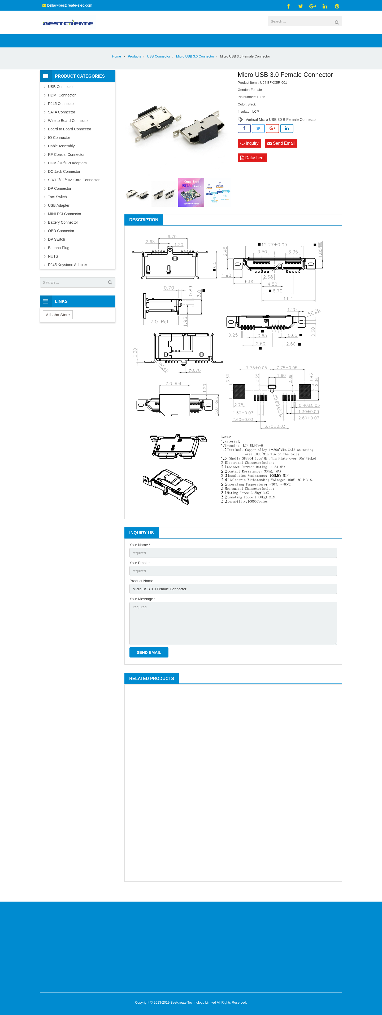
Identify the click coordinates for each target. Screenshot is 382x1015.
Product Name (141, 590)
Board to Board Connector (69, 137)
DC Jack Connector (64, 180)
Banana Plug (58, 256)
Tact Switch (57, 205)
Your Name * (139, 553)
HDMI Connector (62, 103)
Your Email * (139, 571)
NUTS (53, 264)
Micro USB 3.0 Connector (195, 65)
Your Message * (142, 608)
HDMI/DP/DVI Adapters (67, 171)
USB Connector (158, 65)
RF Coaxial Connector (66, 163)
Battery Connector (63, 230)
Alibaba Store (58, 323)
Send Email (280, 151)
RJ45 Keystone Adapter (67, 273)
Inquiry (249, 151)
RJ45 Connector (61, 112)
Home (116, 65)
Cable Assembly (61, 154)
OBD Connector (61, 239)
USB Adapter (59, 213)
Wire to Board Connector (68, 129)
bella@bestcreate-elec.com (69, 5)
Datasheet (252, 166)
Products (134, 65)
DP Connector (59, 197)
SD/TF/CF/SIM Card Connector (74, 188)
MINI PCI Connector (64, 222)
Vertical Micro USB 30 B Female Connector (281, 128)
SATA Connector (61, 120)
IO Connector (59, 146)
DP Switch (56, 247)
